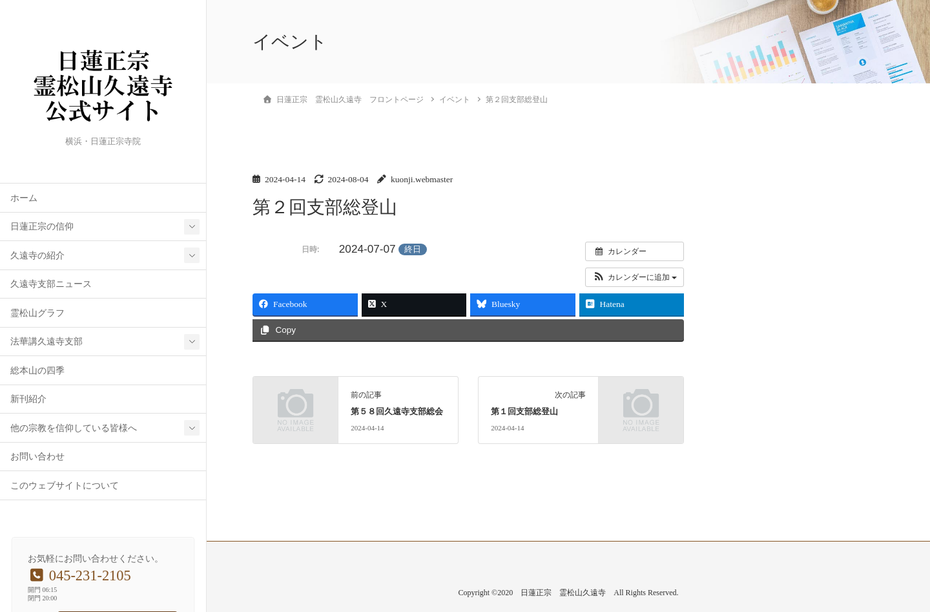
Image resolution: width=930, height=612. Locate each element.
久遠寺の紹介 (37, 255)
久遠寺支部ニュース (51, 284)
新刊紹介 (28, 399)
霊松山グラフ (37, 313)
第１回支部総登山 (524, 411)
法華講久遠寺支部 (46, 341)
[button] (634, 277)
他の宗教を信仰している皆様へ (73, 428)
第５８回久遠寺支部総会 (397, 411)
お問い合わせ (37, 456)
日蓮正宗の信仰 (42, 226)
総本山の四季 (37, 370)
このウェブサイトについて (64, 486)
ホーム (23, 198)
